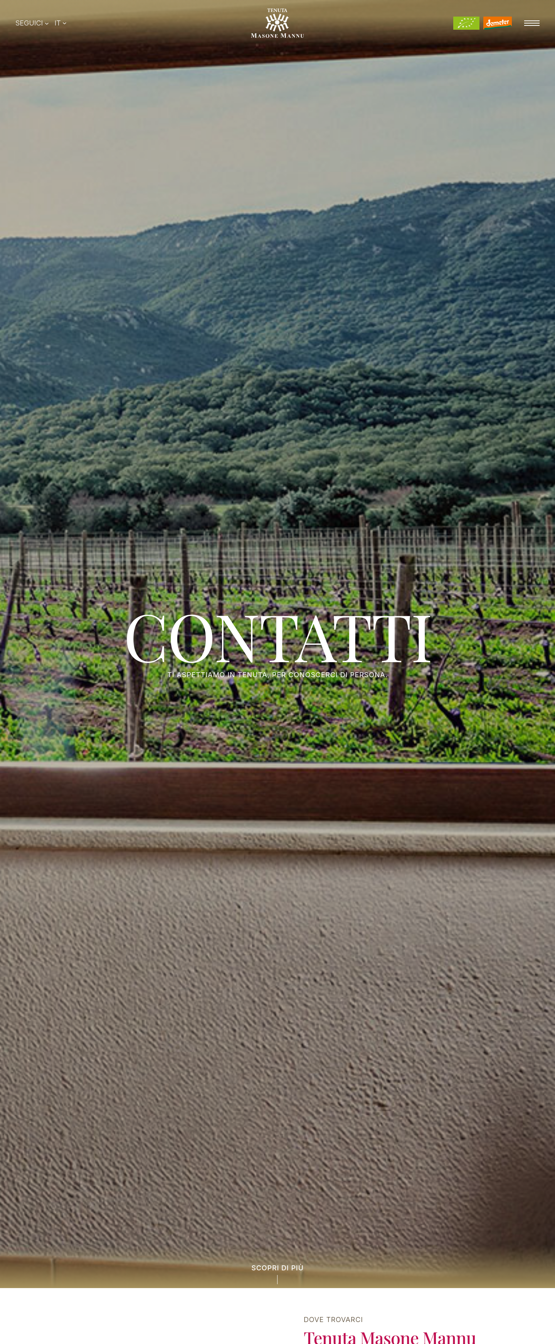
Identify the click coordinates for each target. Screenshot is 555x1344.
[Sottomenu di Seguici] (47, 23)
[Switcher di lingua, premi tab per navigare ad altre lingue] (61, 23)
